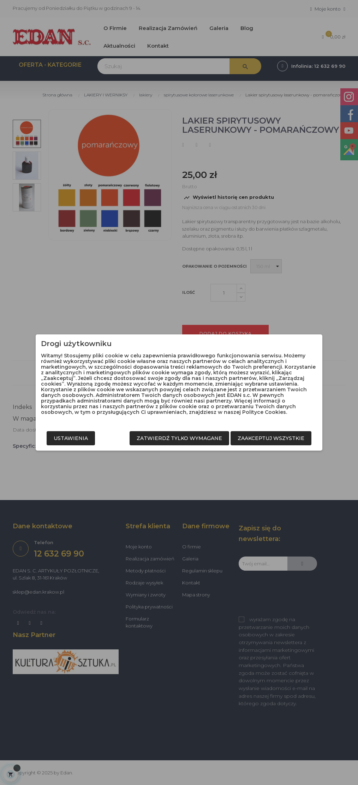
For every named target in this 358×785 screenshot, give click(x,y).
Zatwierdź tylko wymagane (179, 438)
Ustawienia (71, 438)
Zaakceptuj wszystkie (271, 438)
